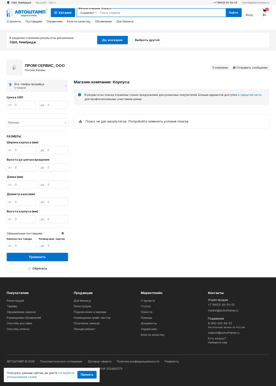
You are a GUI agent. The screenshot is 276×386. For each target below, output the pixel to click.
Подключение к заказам (90, 312)
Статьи (145, 306)
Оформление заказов (21, 312)
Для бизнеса (124, 21)
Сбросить (37, 268)
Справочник (54, 21)
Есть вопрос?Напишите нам (217, 340)
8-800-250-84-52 (238, 325)
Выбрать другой (147, 40)
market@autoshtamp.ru (255, 2)
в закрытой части (249, 94)
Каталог (63, 13)
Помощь (146, 317)
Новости (146, 312)
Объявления (103, 21)
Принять (87, 374)
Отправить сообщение (250, 67)
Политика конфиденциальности (138, 361)
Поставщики (33, 21)
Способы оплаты (18, 329)
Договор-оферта (100, 361)
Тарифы (12, 306)
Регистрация (15, 300)
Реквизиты (172, 361)
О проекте (14, 21)
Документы (149, 323)
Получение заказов (87, 323)
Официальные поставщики (24, 233)
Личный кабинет (84, 329)
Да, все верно (112, 40)
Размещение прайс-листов (92, 317)
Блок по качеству (78, 21)
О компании (220, 67)
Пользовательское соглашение (61, 361)
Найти (233, 12)
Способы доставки (19, 323)
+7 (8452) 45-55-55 (225, 2)
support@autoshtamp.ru (223, 332)
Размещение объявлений (24, 317)
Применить (37, 257)
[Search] (159, 13)
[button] (46, 2)
